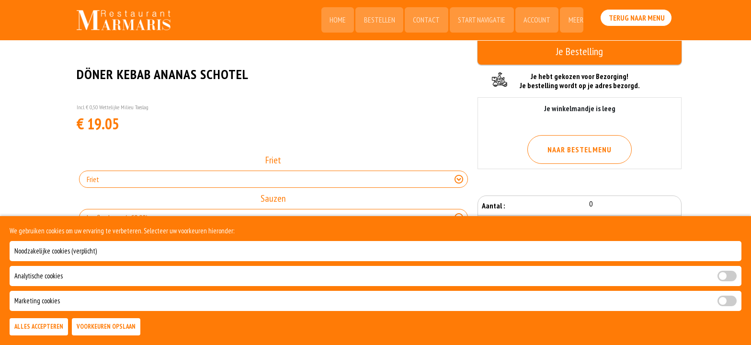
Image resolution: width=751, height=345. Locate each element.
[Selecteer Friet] (273, 179)
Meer (575, 20)
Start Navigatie (479, 20)
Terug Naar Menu (638, 19)
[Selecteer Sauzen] (273, 218)
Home (334, 20)
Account (535, 20)
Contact (423, 20)
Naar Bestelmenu (579, 149)
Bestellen (376, 20)
